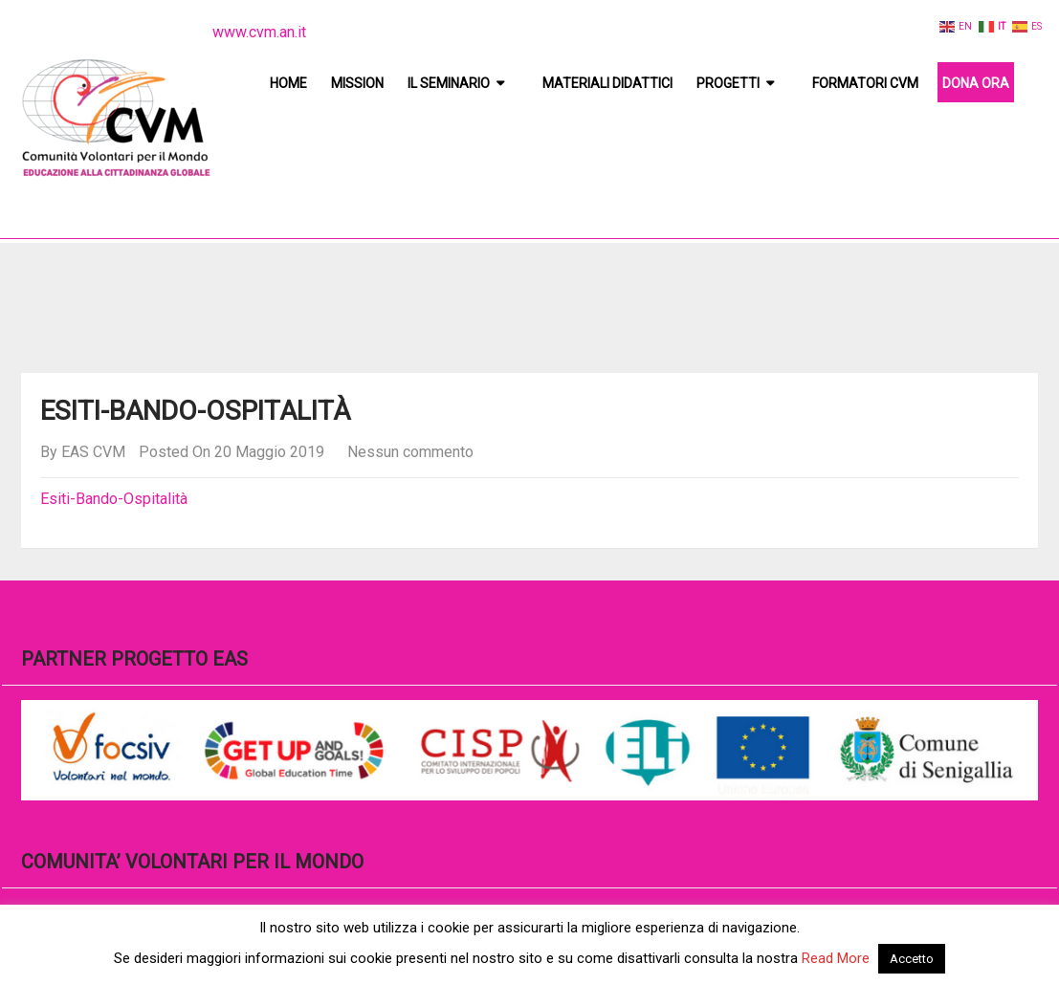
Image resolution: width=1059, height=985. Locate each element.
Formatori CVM (865, 83)
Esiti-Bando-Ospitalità (114, 499)
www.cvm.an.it (259, 32)
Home (288, 83)
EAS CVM (93, 452)
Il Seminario (449, 83)
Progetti (728, 83)
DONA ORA (975, 83)
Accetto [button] (912, 959)
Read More (836, 958)
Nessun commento (410, 452)
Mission (357, 83)
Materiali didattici (607, 83)
